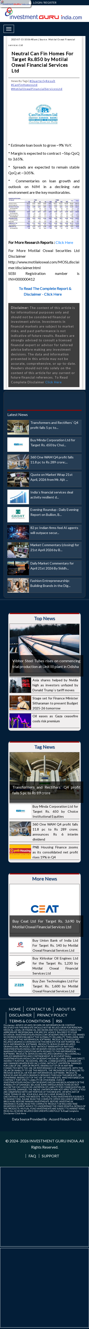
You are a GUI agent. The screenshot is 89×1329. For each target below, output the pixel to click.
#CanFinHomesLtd (24, 84)
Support (50, 1156)
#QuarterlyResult (42, 80)
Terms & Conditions (30, 1021)
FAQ (32, 1156)
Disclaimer (20, 1015)
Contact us (38, 1009)
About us (65, 1009)
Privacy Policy (52, 1015)
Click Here (65, 242)
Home (15, 1009)
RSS (59, 1021)
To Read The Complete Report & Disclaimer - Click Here (45, 291)
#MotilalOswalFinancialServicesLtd (36, 88)
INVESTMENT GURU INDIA (53, 1141)
